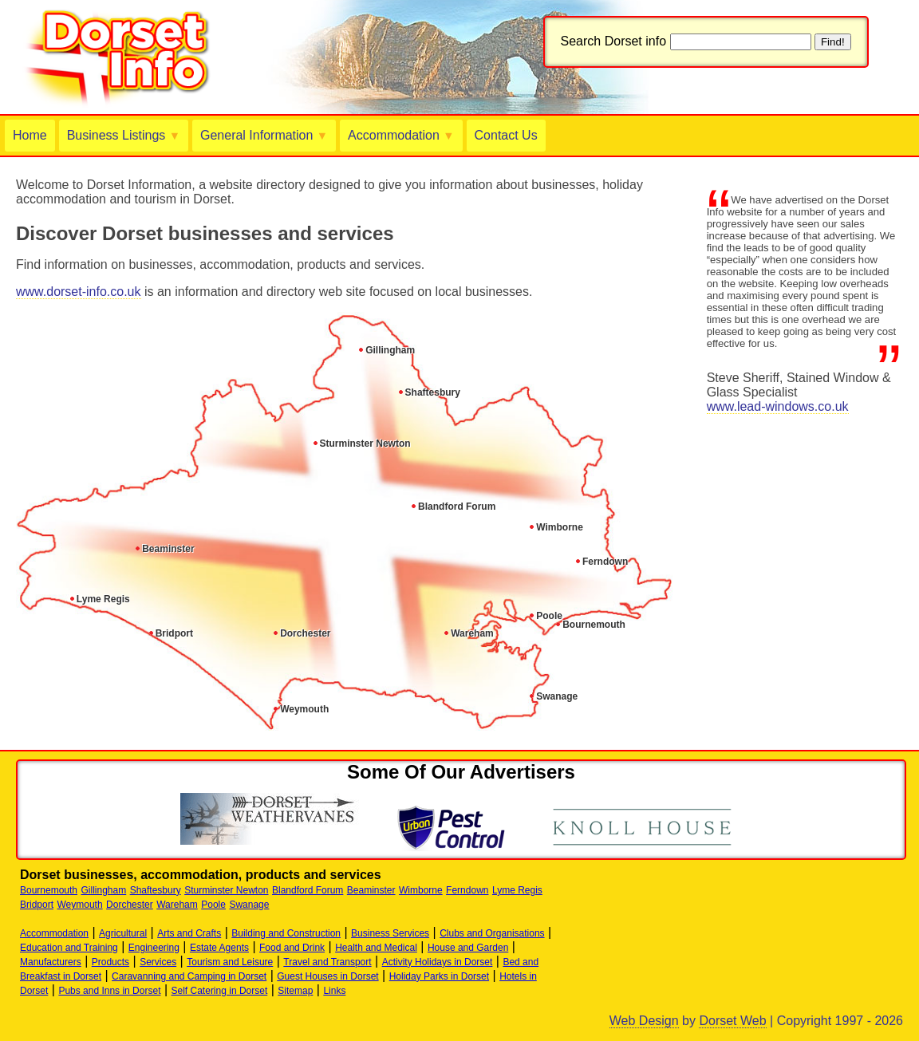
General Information (264, 135)
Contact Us (506, 135)
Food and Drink (292, 947)
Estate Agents (219, 947)
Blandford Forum (456, 506)
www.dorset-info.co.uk (78, 291)
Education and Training (69, 947)
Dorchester (305, 633)
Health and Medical (376, 947)
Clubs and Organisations (492, 933)
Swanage (557, 696)
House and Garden (468, 947)
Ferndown (605, 561)
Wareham (472, 633)
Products (110, 962)
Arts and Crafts (189, 933)
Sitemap (295, 990)
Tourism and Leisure (230, 962)
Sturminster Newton (365, 443)
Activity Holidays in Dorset (437, 962)
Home (30, 135)
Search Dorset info (614, 41)
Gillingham (390, 350)
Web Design (644, 1020)
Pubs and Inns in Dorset (109, 990)
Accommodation (401, 135)
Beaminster (168, 549)
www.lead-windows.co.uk (778, 406)
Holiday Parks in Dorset (439, 976)
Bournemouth (593, 624)
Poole (549, 616)
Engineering (153, 947)
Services (158, 962)
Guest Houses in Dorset (327, 976)
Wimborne (559, 527)
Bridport (174, 633)
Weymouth (304, 709)
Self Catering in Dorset (220, 990)
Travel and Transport (327, 962)
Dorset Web (732, 1020)
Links (334, 990)
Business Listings (123, 135)
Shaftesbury (432, 392)
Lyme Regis (103, 599)
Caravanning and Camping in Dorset (189, 976)
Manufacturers (50, 962)
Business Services (390, 933)
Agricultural (123, 933)
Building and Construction (286, 933)
